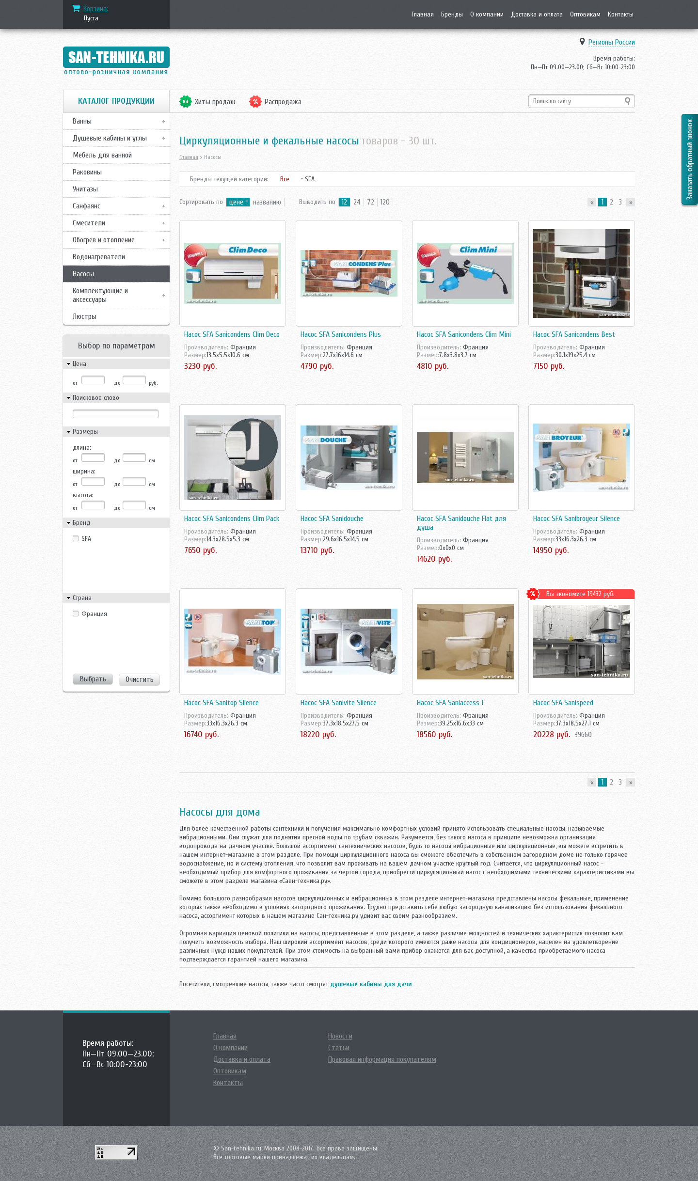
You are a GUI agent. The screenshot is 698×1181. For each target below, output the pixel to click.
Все (284, 179)
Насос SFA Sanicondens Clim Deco (232, 334)
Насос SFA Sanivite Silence (339, 702)
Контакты (621, 14)
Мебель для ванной (102, 155)
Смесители (89, 223)
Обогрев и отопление (104, 240)
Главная (423, 14)
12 (344, 202)
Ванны (82, 121)
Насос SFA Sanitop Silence (221, 702)
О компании (487, 14)
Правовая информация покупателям (382, 1059)
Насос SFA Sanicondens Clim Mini (464, 334)
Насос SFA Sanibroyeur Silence (576, 518)
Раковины (87, 172)
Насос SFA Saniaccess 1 (450, 702)
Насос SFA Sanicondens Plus (341, 334)
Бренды (452, 14)
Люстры (84, 316)
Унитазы (85, 189)
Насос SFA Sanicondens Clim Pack (232, 518)
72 (370, 202)
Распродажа (283, 101)
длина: (82, 447)
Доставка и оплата (537, 14)
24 (357, 202)
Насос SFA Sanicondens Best (574, 334)
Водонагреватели (99, 256)
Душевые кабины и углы (110, 138)
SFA (86, 539)
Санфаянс (86, 206)
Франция (94, 614)
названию (267, 202)
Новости (340, 1036)
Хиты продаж (215, 101)
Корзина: (95, 8)
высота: (83, 495)
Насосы (83, 273)
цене (236, 202)
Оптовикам (585, 14)
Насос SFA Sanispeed (563, 702)
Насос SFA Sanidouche (332, 518)
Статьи (338, 1047)
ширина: (84, 471)
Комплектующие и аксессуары (100, 295)
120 (385, 202)
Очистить (140, 679)
